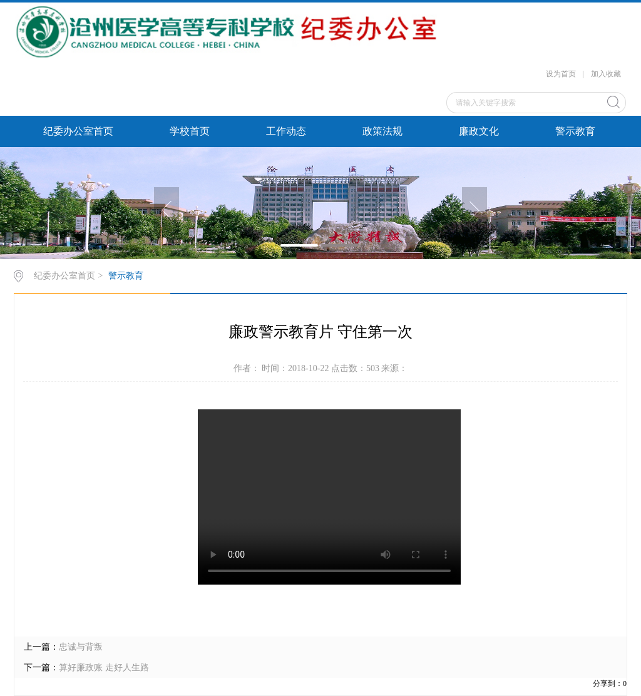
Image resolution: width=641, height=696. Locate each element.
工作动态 (286, 131)
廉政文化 (479, 131)
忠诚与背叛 (81, 647)
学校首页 (190, 131)
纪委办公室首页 (78, 131)
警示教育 (575, 131)
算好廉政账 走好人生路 (104, 667)
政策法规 (382, 131)
